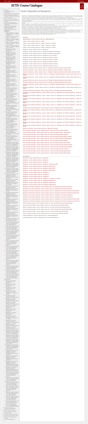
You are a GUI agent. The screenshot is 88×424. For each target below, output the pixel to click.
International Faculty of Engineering (9, 12)
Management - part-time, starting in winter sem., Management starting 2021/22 (12, 324)
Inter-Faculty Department (9, 419)
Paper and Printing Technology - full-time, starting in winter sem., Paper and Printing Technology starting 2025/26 (12, 252)
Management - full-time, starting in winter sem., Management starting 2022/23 (12, 303)
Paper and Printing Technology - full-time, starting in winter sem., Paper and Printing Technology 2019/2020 (12, 248)
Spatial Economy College (9, 410)
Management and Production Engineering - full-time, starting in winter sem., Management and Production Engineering (12, 144)
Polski (5, 1)
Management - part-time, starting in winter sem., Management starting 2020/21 (12, 321)
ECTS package (81, 1)
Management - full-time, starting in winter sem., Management (11, 50)
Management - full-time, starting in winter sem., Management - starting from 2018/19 (12, 292)
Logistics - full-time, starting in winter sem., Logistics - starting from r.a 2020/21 (12, 43)
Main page (6, 10)
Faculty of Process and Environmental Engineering (10, 408)
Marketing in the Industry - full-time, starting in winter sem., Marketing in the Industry (12, 219)
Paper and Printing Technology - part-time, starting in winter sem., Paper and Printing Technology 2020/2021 (12, 398)
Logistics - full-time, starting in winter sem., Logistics (12, 37)
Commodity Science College (10, 411)
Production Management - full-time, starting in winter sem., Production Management (12, 401)
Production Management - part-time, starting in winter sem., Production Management (12, 405)
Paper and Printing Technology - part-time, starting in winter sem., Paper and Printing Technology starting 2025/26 (12, 276)
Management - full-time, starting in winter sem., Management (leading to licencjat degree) (11, 54)
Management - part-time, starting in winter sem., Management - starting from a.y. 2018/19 (12, 317)
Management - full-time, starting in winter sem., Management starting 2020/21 (12, 296)
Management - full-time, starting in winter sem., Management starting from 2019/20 (11, 67)
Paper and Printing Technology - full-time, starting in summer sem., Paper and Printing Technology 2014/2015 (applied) (12, 374)
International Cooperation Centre (11, 415)
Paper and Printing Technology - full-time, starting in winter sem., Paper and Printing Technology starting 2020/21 (12, 384)
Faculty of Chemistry (8, 17)
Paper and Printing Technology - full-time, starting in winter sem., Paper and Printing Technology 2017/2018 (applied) (12, 242)
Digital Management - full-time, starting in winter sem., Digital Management (12, 33)
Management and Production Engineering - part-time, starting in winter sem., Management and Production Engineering (12, 176)
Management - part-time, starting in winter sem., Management (11, 306)
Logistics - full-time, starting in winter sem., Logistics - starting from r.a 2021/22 (12, 46)
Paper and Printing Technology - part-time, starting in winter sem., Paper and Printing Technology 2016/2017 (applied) (12, 257)
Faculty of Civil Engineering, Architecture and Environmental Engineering (11, 23)
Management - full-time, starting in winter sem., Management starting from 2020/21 (11, 76)
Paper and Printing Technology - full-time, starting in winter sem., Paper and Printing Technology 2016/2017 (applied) (12, 237)
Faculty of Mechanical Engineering (11, 13)
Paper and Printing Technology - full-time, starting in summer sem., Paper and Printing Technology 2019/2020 (12, 379)
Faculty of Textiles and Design (10, 18)
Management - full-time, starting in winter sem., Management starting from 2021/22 (11, 81)
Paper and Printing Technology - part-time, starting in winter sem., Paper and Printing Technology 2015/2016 (12, 223)
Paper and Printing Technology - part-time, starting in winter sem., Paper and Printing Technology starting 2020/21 (12, 272)
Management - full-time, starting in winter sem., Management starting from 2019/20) (11, 72)
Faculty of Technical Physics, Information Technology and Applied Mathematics (10, 27)
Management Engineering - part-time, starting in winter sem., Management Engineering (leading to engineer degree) (11, 120)
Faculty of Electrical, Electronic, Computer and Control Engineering (11, 16)
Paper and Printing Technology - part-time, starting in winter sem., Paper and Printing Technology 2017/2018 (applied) (12, 262)
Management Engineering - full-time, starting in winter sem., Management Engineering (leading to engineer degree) (11, 90)
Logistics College (8, 412)
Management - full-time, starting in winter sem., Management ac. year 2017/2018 (11, 63)
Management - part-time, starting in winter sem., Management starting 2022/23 (12, 328)
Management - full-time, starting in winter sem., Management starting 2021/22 (12, 299)
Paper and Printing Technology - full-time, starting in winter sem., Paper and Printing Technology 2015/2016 (12, 232)
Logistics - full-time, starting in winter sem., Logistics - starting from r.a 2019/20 (12, 39)
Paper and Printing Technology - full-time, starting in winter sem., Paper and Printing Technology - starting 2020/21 (12, 228)
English (9, 1)
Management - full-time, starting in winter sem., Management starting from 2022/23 (11, 85)
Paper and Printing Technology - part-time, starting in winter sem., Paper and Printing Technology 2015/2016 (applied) (12, 388)
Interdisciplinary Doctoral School (11, 414)
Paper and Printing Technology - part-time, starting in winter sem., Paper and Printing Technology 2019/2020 (12, 267)
